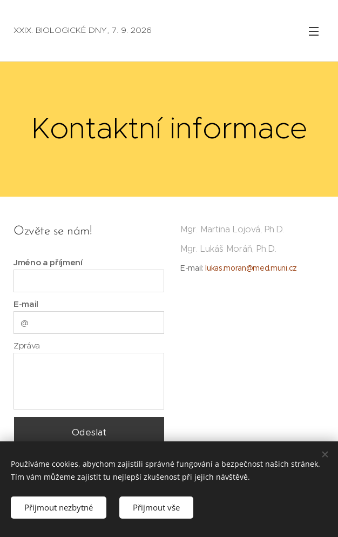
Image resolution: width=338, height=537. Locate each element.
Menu (314, 31)
